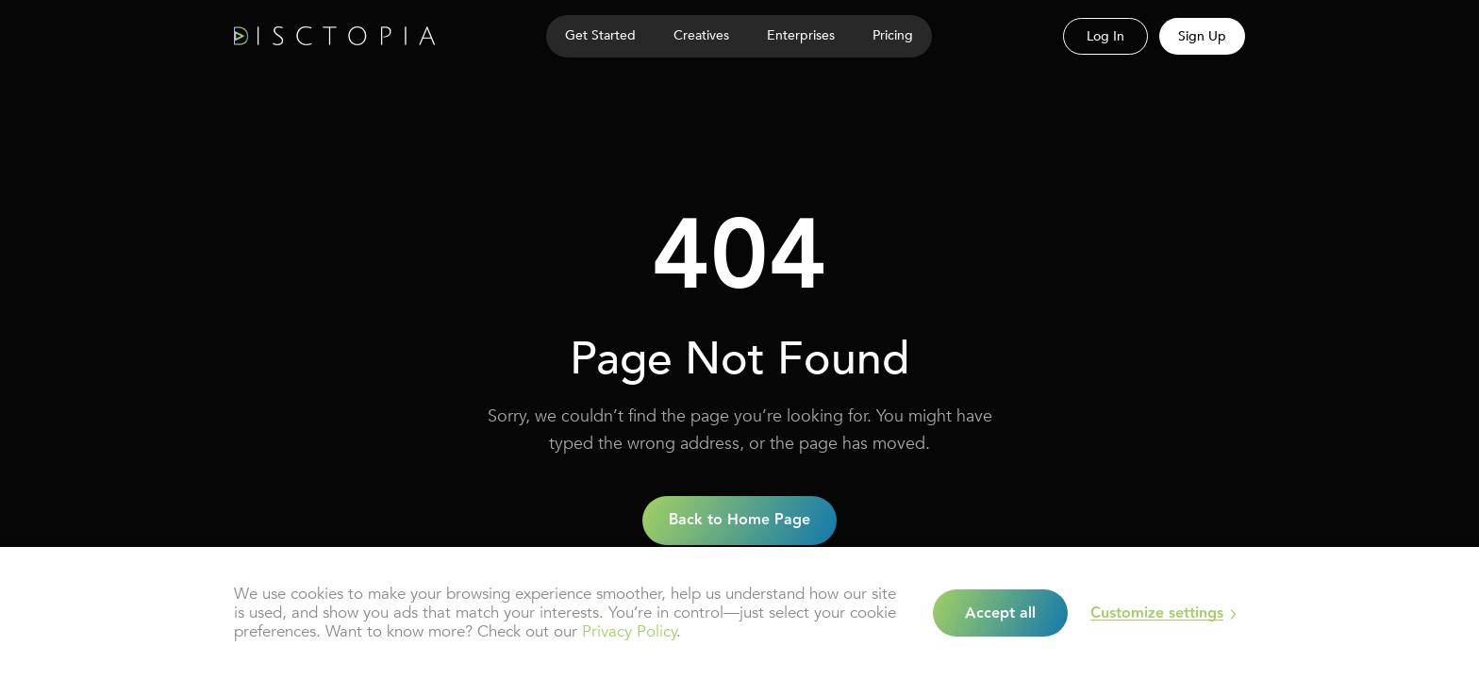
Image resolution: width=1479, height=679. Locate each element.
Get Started (600, 35)
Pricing (892, 35)
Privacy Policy (629, 631)
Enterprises (801, 35)
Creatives (701, 35)
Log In (1105, 36)
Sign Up (1202, 36)
